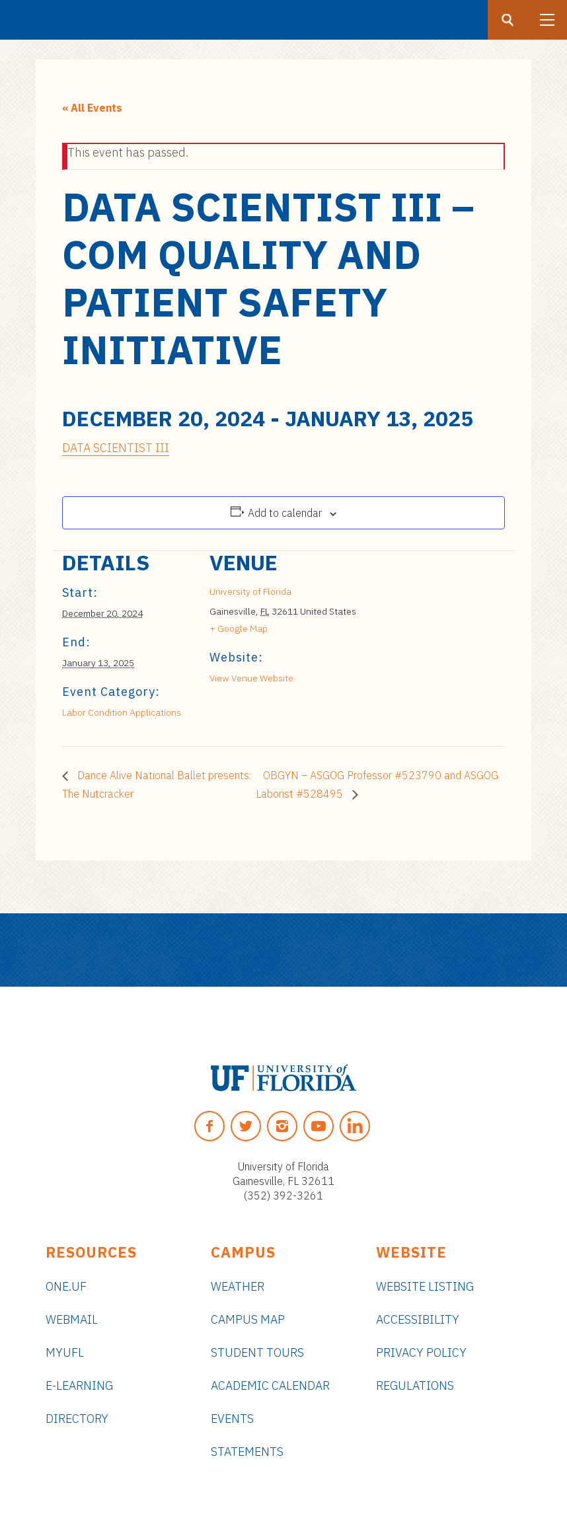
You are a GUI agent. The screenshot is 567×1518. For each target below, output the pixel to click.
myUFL (65, 1352)
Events (232, 1418)
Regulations (415, 1385)
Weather (237, 1286)
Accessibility (417, 1319)
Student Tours (257, 1352)
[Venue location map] (427, 642)
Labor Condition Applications (121, 712)
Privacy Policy (421, 1352)
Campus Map (248, 1319)
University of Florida (250, 591)
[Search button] (507, 20)
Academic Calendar (270, 1385)
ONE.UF (66, 1286)
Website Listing (425, 1286)
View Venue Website (251, 678)
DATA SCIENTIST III (115, 447)
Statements (247, 1451)
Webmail (72, 1319)
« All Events (92, 107)
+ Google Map (238, 628)
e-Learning (79, 1385)
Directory (77, 1418)
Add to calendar (285, 512)
